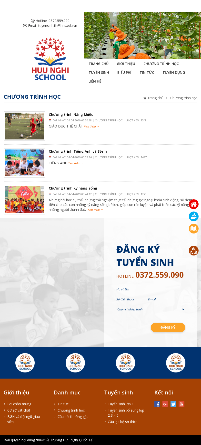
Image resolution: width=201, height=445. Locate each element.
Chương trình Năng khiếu (71, 114)
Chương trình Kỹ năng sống (73, 188)
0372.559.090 (59, 20)
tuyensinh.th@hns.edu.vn (57, 25)
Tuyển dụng (173, 72)
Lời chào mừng (19, 404)
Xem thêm (90, 126)
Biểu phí (124, 72)
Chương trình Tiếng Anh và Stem (78, 151)
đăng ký (168, 327)
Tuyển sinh (99, 72)
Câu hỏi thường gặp (73, 416)
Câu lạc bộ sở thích (123, 421)
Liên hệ (95, 81)
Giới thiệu (126, 63)
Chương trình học (161, 63)
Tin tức (147, 72)
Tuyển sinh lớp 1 (121, 404)
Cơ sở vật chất (18, 410)
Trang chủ (99, 63)
